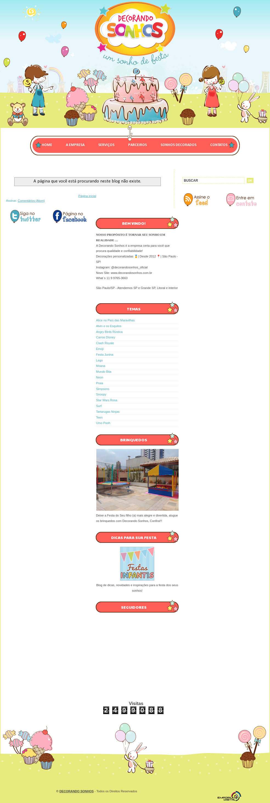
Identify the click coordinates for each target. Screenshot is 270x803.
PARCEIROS (137, 145)
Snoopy (101, 394)
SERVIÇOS (106, 145)
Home (47, 145)
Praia (99, 383)
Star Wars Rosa (106, 400)
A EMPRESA (75, 145)
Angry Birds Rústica (109, 331)
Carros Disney (105, 337)
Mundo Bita (103, 371)
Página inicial (87, 196)
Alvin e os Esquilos (108, 326)
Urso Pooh (103, 423)
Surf (99, 406)
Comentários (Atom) (31, 200)
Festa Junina (104, 354)
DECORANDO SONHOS (76, 791)
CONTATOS (218, 145)
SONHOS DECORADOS (178, 145)
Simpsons (102, 389)
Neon (99, 377)
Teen (99, 417)
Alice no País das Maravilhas (115, 320)
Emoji (100, 348)
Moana (100, 365)
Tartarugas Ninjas (108, 411)
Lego (99, 360)
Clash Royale (105, 343)
